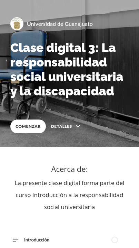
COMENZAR (28, 126)
